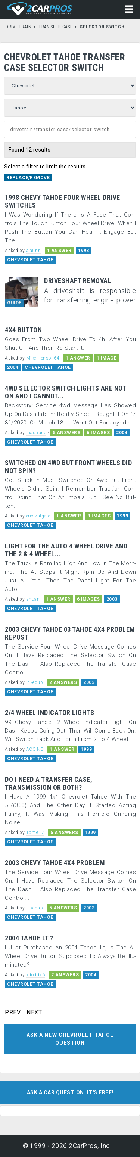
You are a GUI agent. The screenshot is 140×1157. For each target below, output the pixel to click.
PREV (13, 1013)
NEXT (34, 1013)
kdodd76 (35, 974)
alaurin (33, 250)
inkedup (34, 682)
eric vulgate (38, 516)
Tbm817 (35, 832)
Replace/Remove (28, 177)
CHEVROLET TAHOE (30, 259)
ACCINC (35, 749)
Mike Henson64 (43, 358)
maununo (36, 432)
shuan (33, 599)
